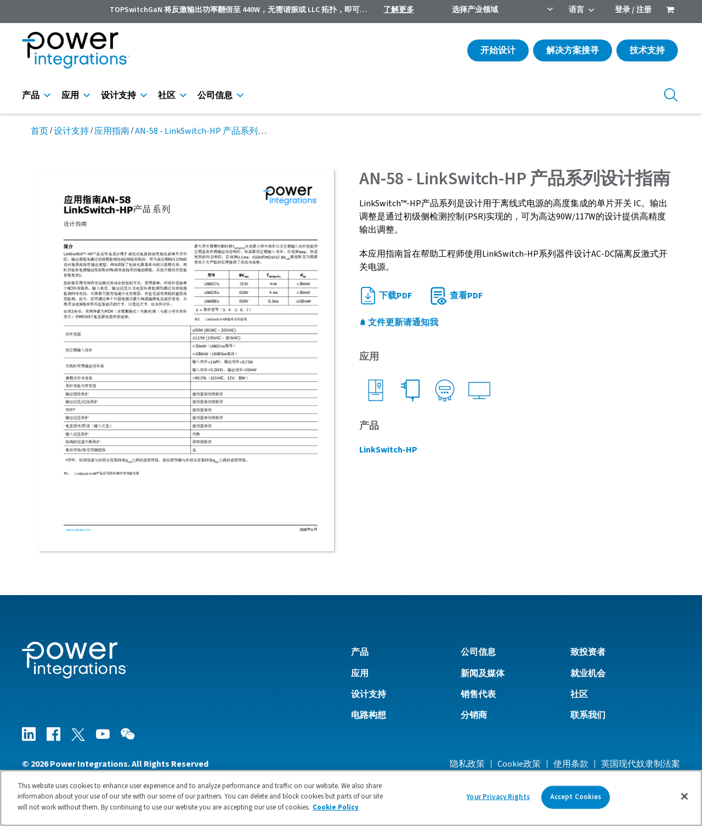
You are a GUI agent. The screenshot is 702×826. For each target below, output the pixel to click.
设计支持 (118, 95)
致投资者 (587, 652)
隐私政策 (467, 764)
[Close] (684, 800)
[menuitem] (670, 11)
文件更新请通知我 (398, 322)
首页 (39, 131)
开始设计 (498, 50)
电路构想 (368, 715)
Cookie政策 (519, 764)
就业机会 (587, 673)
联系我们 (587, 715)
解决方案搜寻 (572, 50)
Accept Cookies (576, 801)
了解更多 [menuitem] (398, 10)
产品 (30, 95)
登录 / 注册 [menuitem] (633, 10)
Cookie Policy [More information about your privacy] (336, 812)
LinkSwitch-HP (388, 450)
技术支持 (647, 50)
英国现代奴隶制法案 (640, 764)
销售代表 (478, 694)
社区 (167, 95)
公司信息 (215, 95)
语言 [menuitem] (576, 10)
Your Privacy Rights (498, 801)
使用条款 (570, 764)
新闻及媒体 (483, 673)
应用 (70, 95)
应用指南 (111, 131)
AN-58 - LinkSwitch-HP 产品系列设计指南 (214, 131)
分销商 (474, 715)
